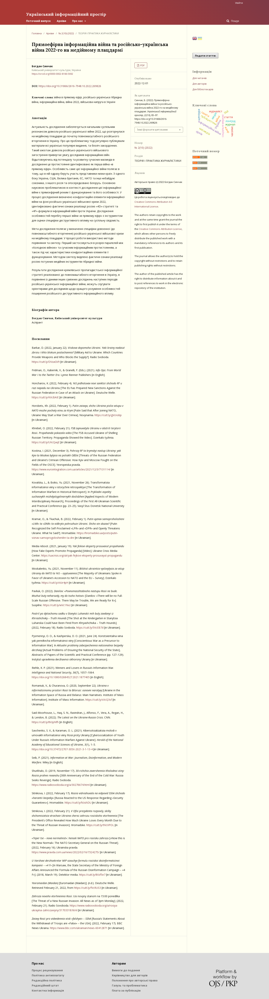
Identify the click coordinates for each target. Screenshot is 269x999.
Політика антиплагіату (48, 975)
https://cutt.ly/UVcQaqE (46, 442)
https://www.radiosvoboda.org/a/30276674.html (61, 784)
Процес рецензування (47, 970)
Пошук (234, 20)
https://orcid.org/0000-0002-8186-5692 (52, 73)
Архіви (61, 20)
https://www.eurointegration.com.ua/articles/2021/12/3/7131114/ (71, 469)
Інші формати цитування (152, 129)
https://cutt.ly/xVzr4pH (55, 582)
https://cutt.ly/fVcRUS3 (87, 887)
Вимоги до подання (126, 970)
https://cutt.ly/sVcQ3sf (98, 699)
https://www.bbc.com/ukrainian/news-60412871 (78, 927)
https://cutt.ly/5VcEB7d (89, 627)
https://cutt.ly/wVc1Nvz (57, 604)
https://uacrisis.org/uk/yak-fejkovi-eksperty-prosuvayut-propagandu (81, 555)
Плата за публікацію (126, 990)
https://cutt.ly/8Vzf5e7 (92, 874)
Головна (37, 33)
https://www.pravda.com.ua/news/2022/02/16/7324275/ (65, 852)
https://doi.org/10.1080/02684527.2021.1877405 (61, 677)
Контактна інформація (48, 990)
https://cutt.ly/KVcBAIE (45, 397)
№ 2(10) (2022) (66, 33)
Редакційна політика (47, 980)
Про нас (78, 20)
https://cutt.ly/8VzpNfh (45, 721)
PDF (142, 65)
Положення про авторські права (134, 980)
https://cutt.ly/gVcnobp (108, 414)
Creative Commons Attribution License (160, 228)
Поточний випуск (38, 20)
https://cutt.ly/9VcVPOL (100, 824)
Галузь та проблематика (129, 985)
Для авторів (199, 83)
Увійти (239, 2)
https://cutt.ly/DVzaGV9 (46, 361)
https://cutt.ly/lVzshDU (78, 802)
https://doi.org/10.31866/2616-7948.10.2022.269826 (70, 85)
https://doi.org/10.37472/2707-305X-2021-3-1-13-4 (62, 749)
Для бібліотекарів (202, 89)
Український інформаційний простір (69, 14)
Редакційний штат (45, 985)
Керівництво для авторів (130, 975)
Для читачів (199, 77)
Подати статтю (205, 55)
